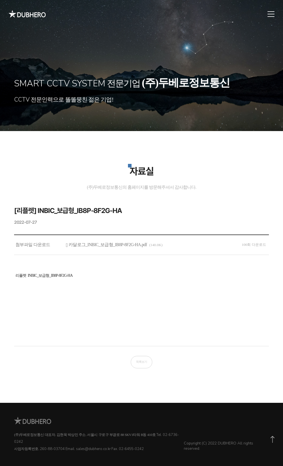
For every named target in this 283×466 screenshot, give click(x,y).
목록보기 (141, 362)
